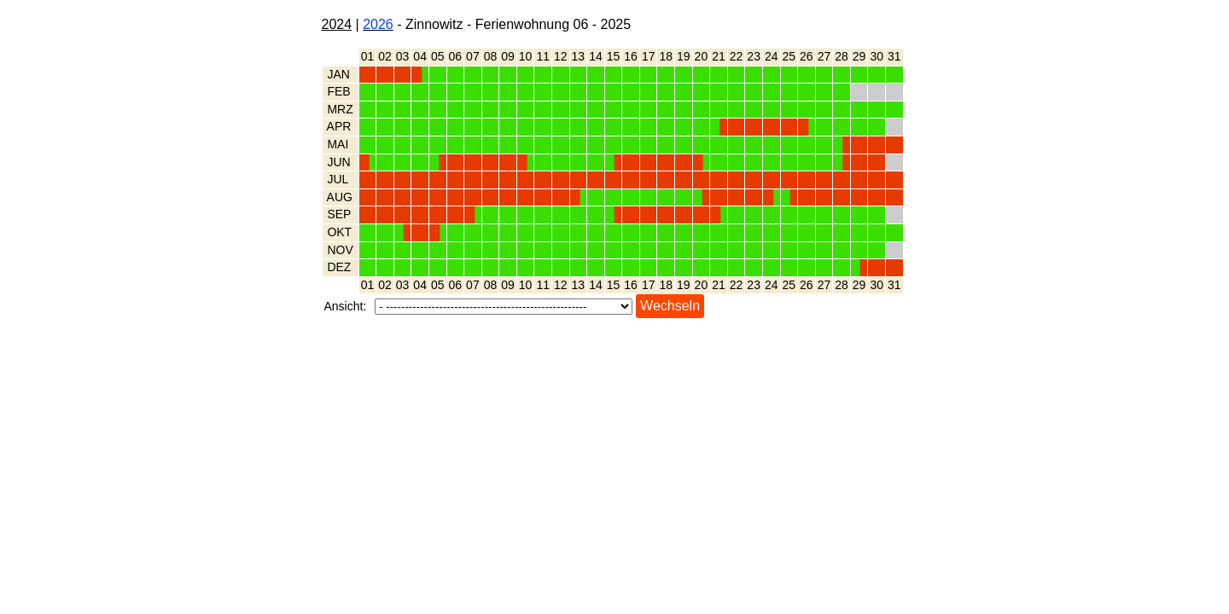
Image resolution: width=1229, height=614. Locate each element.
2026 (378, 24)
